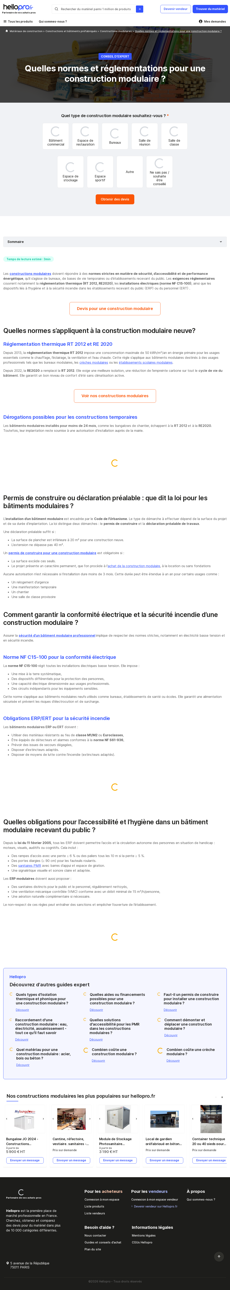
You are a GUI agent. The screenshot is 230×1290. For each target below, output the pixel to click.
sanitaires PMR (29, 866)
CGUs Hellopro (142, 1242)
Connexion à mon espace (102, 1199)
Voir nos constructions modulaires (115, 395)
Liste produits (94, 1206)
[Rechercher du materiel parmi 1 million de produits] (139, 9)
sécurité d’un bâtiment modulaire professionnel (57, 635)
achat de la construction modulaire (134, 566)
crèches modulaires (93, 362)
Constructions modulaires (116, 31)
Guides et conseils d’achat (103, 1242)
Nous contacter (95, 1235)
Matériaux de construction (26, 31)
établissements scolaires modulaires (145, 362)
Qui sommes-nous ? (53, 21)
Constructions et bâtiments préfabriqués (72, 31)
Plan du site (93, 1249)
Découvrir (22, 1010)
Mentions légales (144, 1235)
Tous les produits (20, 21)
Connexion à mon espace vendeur (154, 1199)
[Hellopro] (6, 31)
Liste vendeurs (95, 1213)
